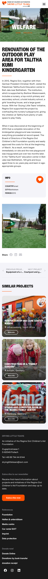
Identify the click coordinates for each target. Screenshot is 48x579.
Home (18, 33)
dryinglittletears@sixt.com (15, 462)
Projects (28, 33)
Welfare (24, 26)
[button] (44, 4)
